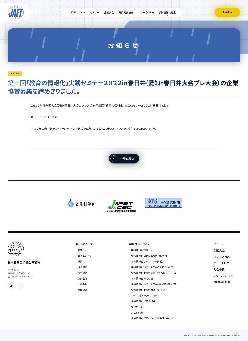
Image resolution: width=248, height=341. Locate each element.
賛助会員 (82, 289)
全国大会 (109, 12)
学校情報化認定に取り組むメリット (149, 255)
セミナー (94, 12)
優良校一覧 (137, 306)
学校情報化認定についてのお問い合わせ (152, 318)
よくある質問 (138, 312)
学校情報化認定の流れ (143, 278)
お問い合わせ (221, 282)
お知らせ (82, 250)
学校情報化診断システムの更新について (152, 267)
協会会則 (82, 272)
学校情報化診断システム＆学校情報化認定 (153, 284)
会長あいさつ (85, 255)
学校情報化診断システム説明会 (147, 261)
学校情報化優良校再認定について (149, 289)
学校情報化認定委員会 (143, 301)
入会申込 (227, 12)
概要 (80, 261)
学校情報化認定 (167, 12)
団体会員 (82, 284)
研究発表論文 (126, 12)
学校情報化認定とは (142, 250)
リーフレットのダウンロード (145, 295)
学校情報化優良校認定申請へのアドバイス (153, 272)
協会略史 (82, 267)
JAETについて (78, 12)
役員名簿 (82, 278)
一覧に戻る (127, 159)
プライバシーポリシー (226, 276)
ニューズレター (146, 12)
